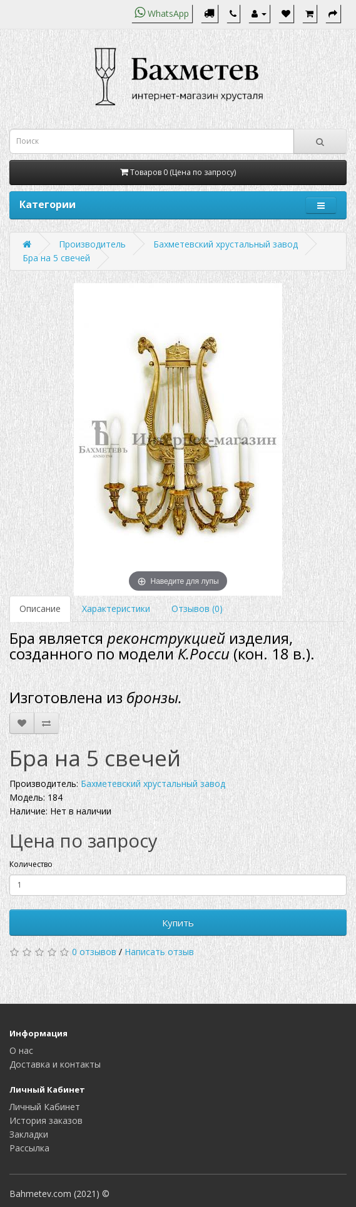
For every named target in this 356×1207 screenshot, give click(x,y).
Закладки (28, 1134)
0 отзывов (94, 952)
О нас (21, 1050)
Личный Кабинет (44, 1107)
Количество (31, 864)
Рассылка (29, 1148)
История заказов (46, 1120)
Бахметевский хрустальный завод (225, 244)
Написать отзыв (159, 952)
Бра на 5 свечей (56, 258)
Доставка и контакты (55, 1064)
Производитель (92, 244)
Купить (178, 922)
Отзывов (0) (197, 608)
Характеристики (116, 608)
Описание (40, 608)
